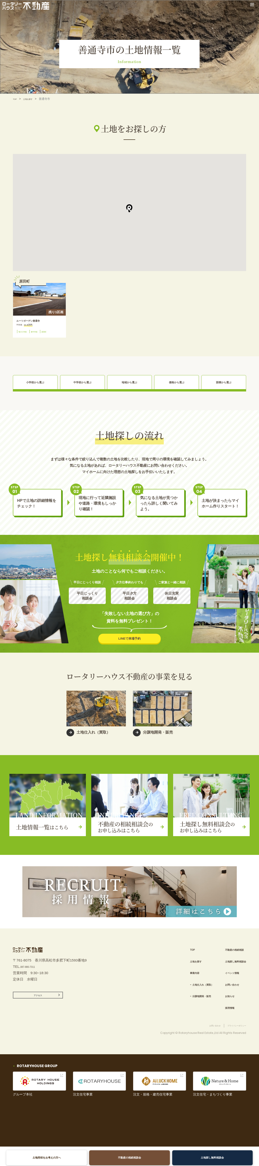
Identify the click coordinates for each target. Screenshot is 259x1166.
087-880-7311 (31, 980)
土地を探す (32, 99)
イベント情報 (225, 981)
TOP (15, 99)
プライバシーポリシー (232, 1045)
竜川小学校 (25, 335)
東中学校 (42, 335)
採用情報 (222, 1016)
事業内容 (176, 981)
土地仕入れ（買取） (187, 993)
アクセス (37, 1011)
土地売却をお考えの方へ (49, 1158)
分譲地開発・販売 (185, 1005)
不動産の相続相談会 (129, 1158)
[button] (129, 208)
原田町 (23, 340)
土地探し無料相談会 (209, 1158)
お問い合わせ (225, 993)
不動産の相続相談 (229, 958)
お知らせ (222, 1005)
